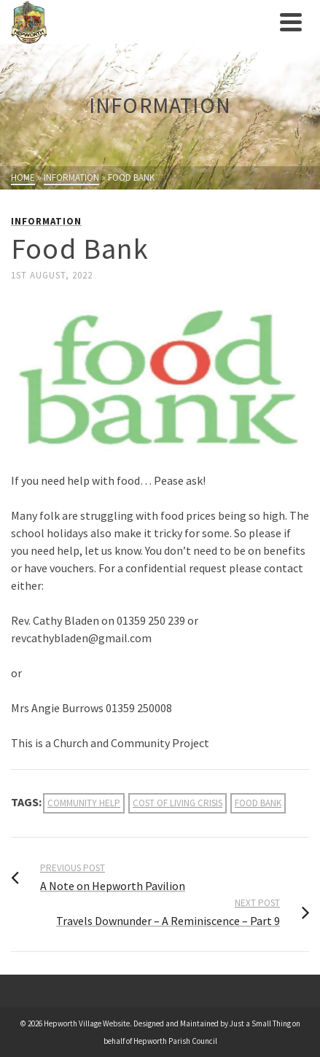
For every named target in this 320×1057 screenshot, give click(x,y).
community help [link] (83, 803)
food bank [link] (258, 803)
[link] (142, 22)
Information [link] (46, 221)
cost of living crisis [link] (177, 803)
